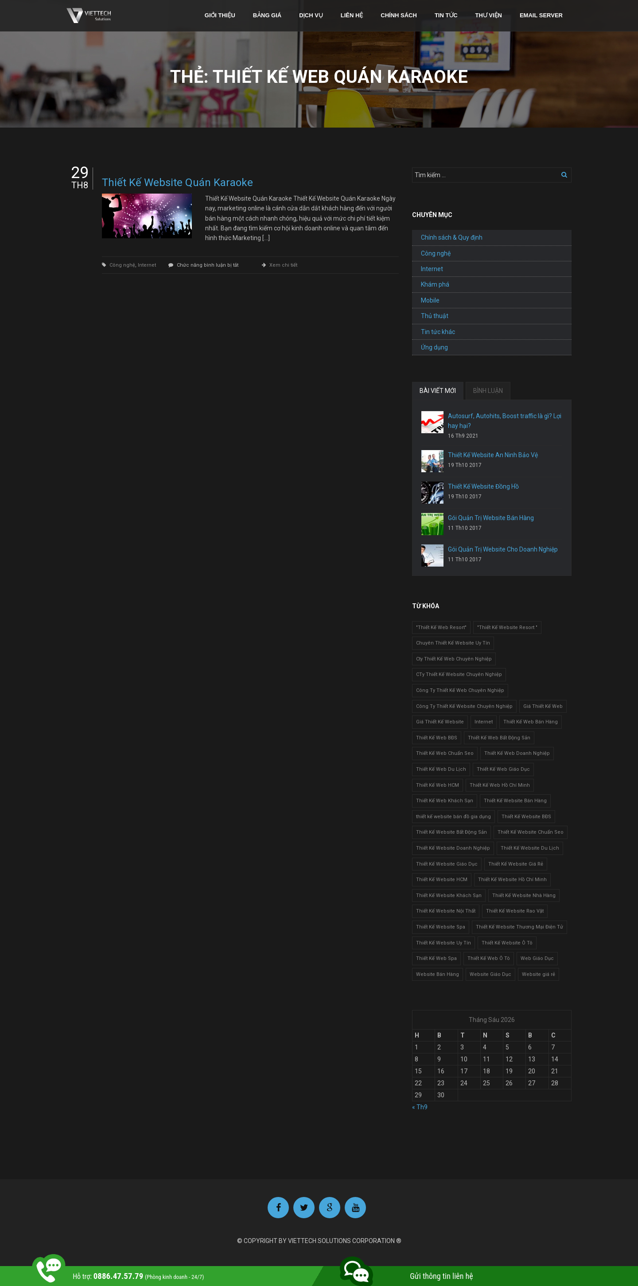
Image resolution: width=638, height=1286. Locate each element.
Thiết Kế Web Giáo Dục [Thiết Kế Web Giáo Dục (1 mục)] (503, 769)
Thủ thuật (434, 315)
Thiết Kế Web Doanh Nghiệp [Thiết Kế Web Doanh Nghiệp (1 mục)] (517, 753)
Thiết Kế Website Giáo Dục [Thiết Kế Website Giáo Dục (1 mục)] (447, 864)
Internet (147, 265)
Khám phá (435, 284)
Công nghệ (122, 265)
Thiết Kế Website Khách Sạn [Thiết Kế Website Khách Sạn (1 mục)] (449, 895)
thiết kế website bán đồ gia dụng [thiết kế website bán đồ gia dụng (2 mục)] (453, 817)
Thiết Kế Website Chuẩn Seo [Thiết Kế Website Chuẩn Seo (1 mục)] (531, 832)
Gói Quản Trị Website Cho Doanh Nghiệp (503, 549)
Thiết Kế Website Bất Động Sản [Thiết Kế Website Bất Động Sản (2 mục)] (451, 832)
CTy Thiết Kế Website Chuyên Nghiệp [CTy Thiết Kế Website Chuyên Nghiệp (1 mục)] (459, 674)
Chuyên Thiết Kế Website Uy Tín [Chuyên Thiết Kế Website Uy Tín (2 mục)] (453, 643)
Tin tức (446, 15)
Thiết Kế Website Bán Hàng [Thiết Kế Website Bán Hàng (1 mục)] (515, 801)
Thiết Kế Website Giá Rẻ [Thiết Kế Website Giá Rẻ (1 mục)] (515, 864)
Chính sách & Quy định (451, 237)
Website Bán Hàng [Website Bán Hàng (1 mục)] (437, 974)
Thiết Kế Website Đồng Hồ (483, 486)
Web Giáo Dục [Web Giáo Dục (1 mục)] (537, 958)
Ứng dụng (434, 347)
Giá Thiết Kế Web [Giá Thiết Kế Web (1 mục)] (543, 706)
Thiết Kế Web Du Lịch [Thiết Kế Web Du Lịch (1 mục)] (441, 769)
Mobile (430, 300)
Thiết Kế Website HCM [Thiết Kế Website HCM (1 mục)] (441, 879)
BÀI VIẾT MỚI (438, 390)
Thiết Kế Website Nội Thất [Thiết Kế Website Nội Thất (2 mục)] (445, 911)
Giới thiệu (220, 15)
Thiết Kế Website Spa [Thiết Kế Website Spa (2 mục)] (440, 927)
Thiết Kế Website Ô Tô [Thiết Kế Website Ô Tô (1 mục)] (507, 943)
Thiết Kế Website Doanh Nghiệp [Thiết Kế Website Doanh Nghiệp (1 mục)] (453, 848)
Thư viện (488, 15)
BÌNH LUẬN (488, 390)
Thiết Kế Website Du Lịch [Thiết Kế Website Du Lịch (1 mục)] (530, 848)
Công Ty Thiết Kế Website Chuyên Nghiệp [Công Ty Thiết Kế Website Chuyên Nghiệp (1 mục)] (464, 706)
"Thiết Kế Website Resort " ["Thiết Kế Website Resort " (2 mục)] (507, 627)
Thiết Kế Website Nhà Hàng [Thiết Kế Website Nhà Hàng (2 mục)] (524, 895)
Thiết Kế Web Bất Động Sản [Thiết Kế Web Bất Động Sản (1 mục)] (499, 738)
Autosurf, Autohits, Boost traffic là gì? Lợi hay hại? (504, 420)
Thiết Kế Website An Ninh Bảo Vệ (493, 454)
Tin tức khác (438, 331)
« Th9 (420, 1107)
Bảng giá (267, 15)
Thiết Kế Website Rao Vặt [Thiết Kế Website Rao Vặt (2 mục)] (515, 911)
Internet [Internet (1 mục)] (484, 722)
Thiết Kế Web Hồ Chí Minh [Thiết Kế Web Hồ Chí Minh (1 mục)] (500, 785)
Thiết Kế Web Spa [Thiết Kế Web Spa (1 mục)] (436, 958)
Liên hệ (352, 15)
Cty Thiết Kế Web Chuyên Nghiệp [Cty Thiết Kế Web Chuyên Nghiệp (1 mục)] (454, 659)
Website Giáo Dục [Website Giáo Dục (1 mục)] (490, 974)
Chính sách (399, 15)
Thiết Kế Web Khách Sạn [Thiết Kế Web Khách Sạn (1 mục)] (444, 801)
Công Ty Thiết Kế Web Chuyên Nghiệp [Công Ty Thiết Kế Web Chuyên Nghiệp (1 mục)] (460, 690)
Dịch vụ (311, 15)
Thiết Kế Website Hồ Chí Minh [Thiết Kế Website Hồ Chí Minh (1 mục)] (512, 879)
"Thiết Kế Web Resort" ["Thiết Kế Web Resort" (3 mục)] (441, 627)
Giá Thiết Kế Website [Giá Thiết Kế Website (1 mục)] (440, 722)
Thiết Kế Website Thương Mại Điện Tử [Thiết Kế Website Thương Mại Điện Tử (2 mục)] (519, 927)
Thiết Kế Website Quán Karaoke (177, 182)
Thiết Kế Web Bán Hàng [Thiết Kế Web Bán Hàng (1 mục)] (530, 722)
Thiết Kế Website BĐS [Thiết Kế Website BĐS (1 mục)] (526, 817)
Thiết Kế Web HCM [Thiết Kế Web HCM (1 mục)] (437, 785)
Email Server (541, 15)
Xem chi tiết (283, 265)
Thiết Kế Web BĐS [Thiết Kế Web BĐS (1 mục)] (436, 738)
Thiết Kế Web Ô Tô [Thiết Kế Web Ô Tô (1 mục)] (488, 958)
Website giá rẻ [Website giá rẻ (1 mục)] (538, 974)
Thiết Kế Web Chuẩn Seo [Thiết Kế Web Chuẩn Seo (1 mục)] (445, 753)
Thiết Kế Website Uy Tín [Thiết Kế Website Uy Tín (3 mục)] (443, 943)
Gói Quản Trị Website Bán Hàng (491, 517)
